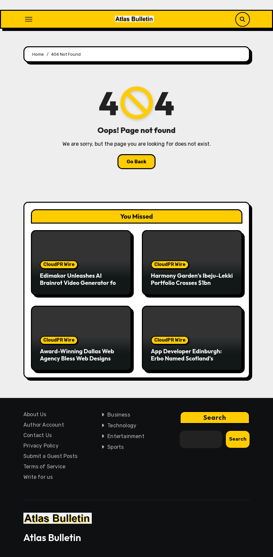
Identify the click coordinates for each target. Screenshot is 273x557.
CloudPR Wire (59, 264)
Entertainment (125, 436)
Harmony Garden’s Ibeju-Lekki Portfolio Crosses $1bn (192, 279)
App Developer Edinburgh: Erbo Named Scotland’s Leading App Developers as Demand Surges (187, 361)
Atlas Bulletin (52, 537)
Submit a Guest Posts (50, 456)
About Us (35, 414)
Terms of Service (44, 466)
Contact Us (37, 435)
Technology (121, 425)
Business (118, 415)
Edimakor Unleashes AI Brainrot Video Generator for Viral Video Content (79, 282)
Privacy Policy (41, 446)
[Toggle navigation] (28, 19)
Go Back (136, 162)
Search (214, 417)
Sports (115, 447)
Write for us (38, 477)
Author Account (43, 425)
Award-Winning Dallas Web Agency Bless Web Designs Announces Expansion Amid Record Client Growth (77, 361)
